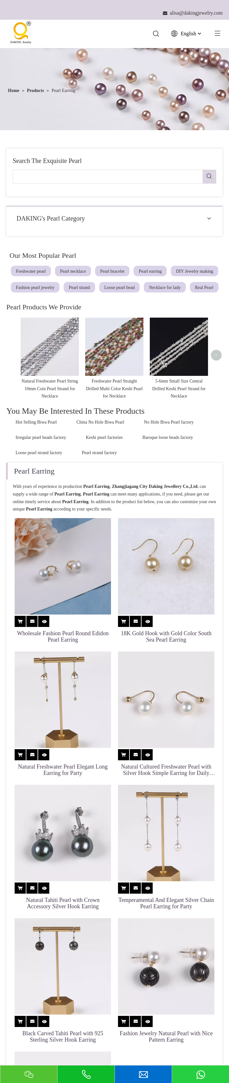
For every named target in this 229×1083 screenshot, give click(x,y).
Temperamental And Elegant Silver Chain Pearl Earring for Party (166, 903)
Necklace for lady (165, 288)
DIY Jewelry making (194, 272)
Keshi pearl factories (104, 438)
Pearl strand (79, 288)
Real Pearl (204, 288)
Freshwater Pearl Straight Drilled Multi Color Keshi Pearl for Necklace (114, 389)
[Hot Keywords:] (209, 177)
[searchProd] (108, 177)
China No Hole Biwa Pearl (100, 422)
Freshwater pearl (31, 272)
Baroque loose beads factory (167, 438)
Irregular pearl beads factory (41, 438)
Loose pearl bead (119, 288)
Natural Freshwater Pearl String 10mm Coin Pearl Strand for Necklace (50, 389)
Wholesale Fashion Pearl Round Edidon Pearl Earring (63, 637)
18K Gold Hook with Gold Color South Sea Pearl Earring (166, 637)
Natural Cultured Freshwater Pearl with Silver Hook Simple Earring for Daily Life (166, 770)
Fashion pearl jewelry (35, 288)
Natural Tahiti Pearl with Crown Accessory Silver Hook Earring (63, 903)
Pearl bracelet (112, 272)
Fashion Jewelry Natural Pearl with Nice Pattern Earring (166, 1037)
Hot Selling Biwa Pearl (36, 422)
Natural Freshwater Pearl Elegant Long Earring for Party (63, 770)
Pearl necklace (73, 272)
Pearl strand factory (99, 453)
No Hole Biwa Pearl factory (169, 422)
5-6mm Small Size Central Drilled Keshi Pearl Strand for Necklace (179, 389)
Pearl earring (150, 272)
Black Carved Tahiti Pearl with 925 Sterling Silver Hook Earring (63, 1037)
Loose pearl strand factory (39, 453)
